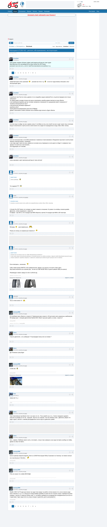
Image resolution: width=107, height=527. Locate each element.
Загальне (29, 34)
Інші (54, 34)
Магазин (60, 525)
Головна (11, 34)
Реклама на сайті (54, 525)
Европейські (59, 34)
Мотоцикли (20, 34)
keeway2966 (16, 300)
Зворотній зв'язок (41, 525)
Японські (72, 34)
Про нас (47, 525)
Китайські (66, 34)
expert (25, 67)
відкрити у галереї (69, 265)
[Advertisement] (41, 15)
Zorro (14, 320)
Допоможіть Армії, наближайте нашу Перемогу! (42, 3)
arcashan (16, 46)
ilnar (14, 381)
